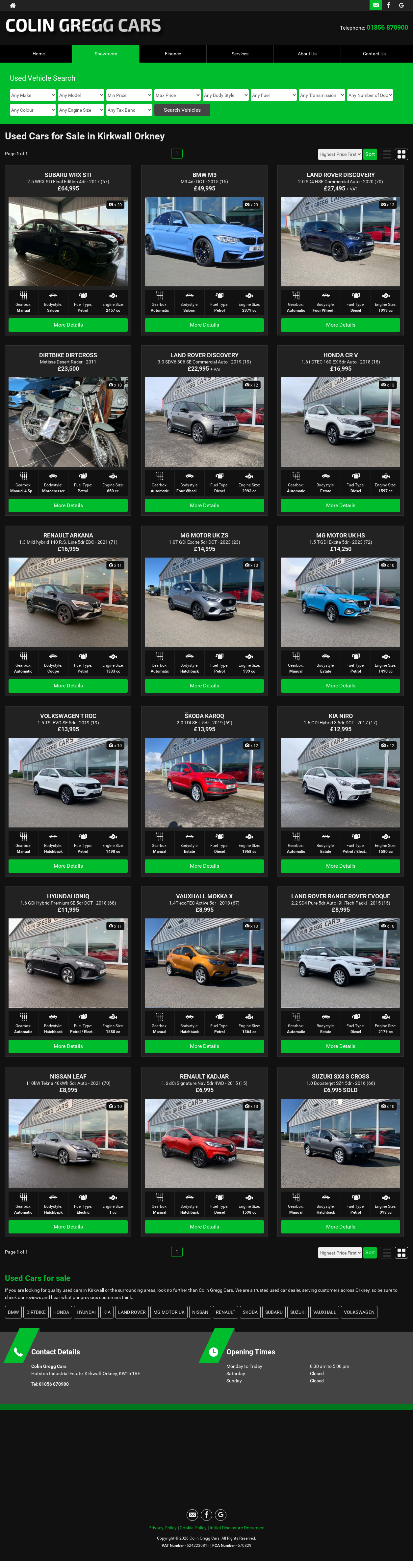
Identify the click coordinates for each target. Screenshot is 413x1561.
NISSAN (200, 1312)
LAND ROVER (132, 1312)
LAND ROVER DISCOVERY (341, 174)
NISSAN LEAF (68, 1076)
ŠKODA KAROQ (204, 715)
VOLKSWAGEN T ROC (68, 715)
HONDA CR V (340, 355)
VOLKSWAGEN (359, 1312)
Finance (173, 53)
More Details (68, 325)
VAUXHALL (324, 1312)
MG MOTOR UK (169, 1312)
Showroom (106, 53)
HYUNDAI (86, 1312)
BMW (13, 1312)
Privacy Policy (162, 1527)
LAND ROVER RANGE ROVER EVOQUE (340, 896)
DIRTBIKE (36, 1312)
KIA (107, 1312)
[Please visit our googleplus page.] (401, 5)
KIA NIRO (341, 715)
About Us (307, 53)
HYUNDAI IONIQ (68, 896)
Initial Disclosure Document (237, 1527)
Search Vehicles (182, 110)
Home (39, 53)
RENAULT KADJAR (204, 1076)
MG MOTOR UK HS (340, 535)
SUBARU (274, 1312)
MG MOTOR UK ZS (204, 535)
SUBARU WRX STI (68, 174)
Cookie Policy (193, 1527)
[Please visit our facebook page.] (388, 5)
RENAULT (225, 1312)
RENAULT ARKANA (68, 535)
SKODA (250, 1312)
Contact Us (374, 53)
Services (240, 53)
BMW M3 (205, 174)
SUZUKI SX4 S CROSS (340, 1076)
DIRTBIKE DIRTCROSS (68, 355)
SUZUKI (298, 1312)
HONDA (61, 1312)
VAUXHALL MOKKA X (204, 896)
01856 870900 (387, 27)
